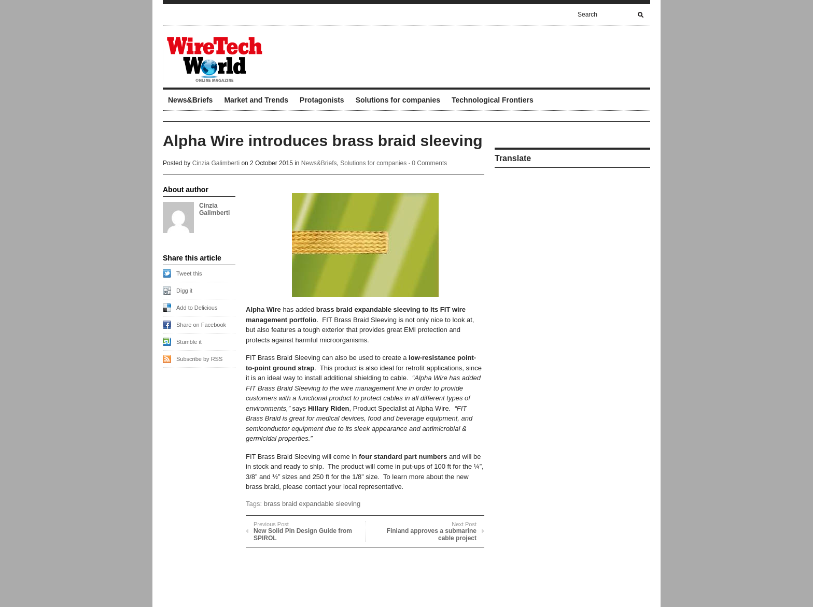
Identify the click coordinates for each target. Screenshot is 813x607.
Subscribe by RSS (199, 359)
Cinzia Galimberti (216, 163)
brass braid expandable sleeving (312, 504)
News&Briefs (190, 100)
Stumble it (189, 342)
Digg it (184, 290)
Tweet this (189, 273)
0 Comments (429, 163)
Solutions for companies (398, 100)
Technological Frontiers (493, 100)
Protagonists (322, 100)
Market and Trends (256, 100)
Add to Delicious (197, 308)
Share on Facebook (201, 325)
